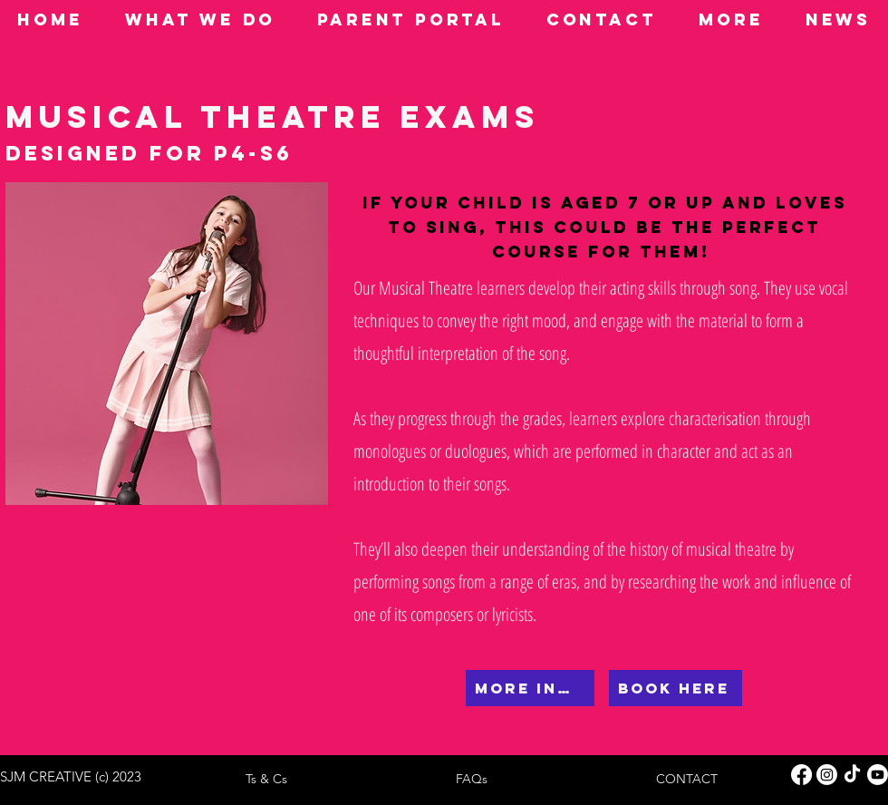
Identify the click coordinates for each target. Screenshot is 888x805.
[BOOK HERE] (675, 688)
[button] (200, 19)
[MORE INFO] (530, 688)
